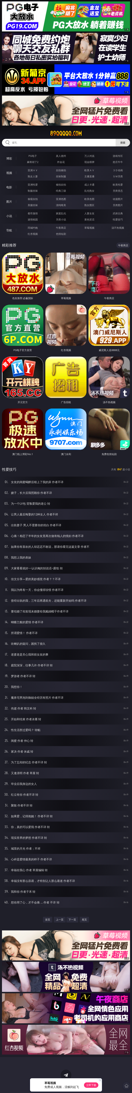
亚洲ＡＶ (33, 170)
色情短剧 (61, 234)
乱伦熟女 (89, 190)
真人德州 (61, 156)
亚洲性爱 (33, 184)
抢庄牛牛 (118, 162)
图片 (9, 202)
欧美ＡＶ (89, 170)
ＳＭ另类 (118, 176)
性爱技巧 (118, 219)
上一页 (59, 919)
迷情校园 (33, 219)
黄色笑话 (89, 219)
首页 (47, 919)
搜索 (122, 142)
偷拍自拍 (61, 184)
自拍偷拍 (61, 170)
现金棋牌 (89, 162)
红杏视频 (33, 234)
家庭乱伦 (61, 213)
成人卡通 (89, 184)
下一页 (72, 919)
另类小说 (61, 219)
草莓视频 (89, 227)
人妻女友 (89, 213)
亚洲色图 (61, 199)
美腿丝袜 (33, 205)
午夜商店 (61, 227)
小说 (9, 216)
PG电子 (32, 156)
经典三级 (61, 190)
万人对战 (89, 156)
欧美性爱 (118, 184)
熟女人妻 (33, 176)
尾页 (84, 919)
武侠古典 (118, 213)
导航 (9, 230)
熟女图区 (89, 205)
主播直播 (89, 176)
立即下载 (91, 1085)
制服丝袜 (33, 190)
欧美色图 (89, 199)
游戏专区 (118, 156)
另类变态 (118, 190)
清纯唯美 (61, 205)
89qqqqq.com (66, 133)
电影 (9, 187)
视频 (9, 173)
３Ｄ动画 (118, 170)
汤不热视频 (117, 227)
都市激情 (33, 213)
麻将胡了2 (32, 162)
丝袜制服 (61, 176)
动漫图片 (118, 199)
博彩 (9, 158)
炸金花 (61, 162)
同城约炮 (33, 227)
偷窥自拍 (33, 199)
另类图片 (118, 205)
